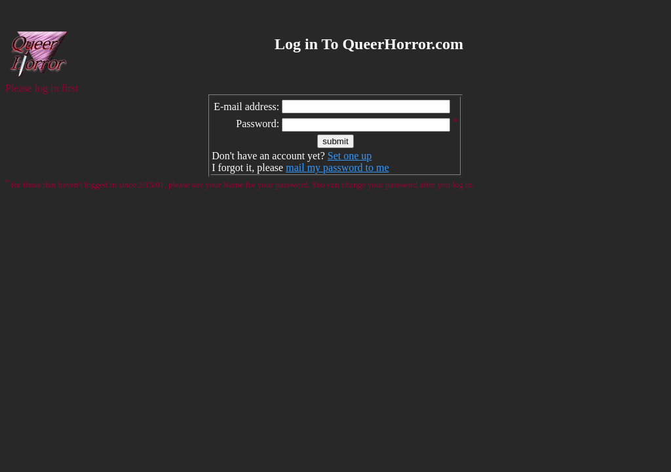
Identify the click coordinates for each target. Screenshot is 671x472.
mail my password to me (337, 167)
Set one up (350, 155)
